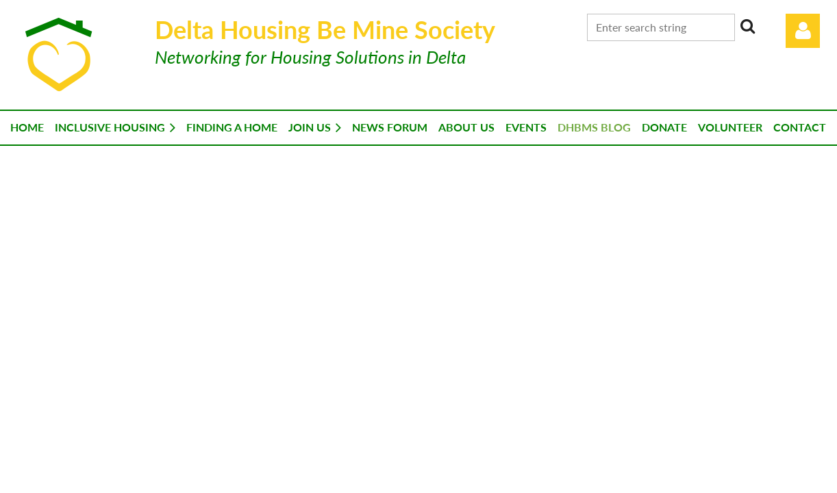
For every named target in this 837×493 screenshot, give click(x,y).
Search (748, 26)
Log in (803, 31)
